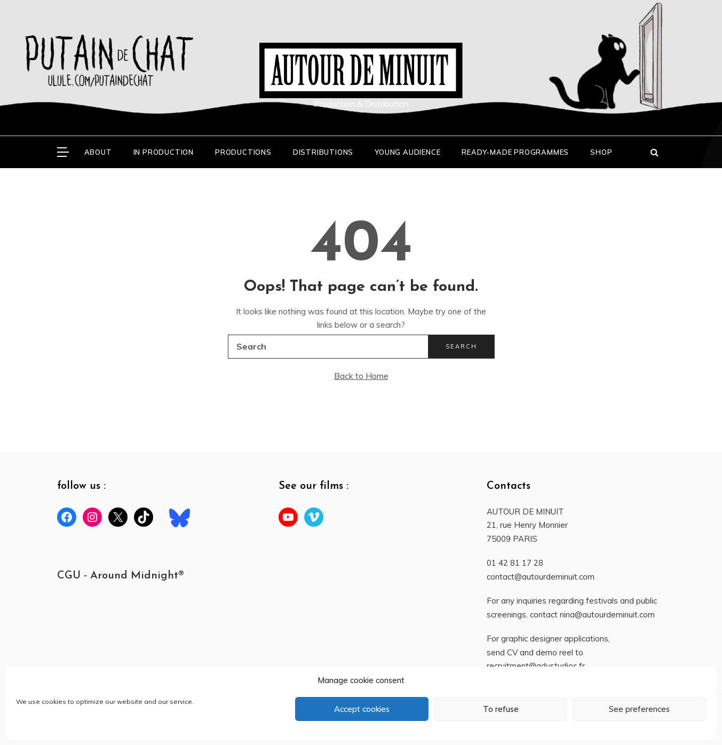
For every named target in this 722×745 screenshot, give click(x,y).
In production (163, 152)
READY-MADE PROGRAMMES (515, 152)
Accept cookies (362, 709)
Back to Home (361, 375)
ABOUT (98, 152)
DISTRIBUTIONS (323, 152)
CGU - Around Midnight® (120, 575)
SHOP (601, 152)
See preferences (639, 709)
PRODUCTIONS (243, 152)
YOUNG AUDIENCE (407, 152)
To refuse (501, 709)
